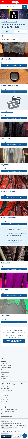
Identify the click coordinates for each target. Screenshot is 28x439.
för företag (4, 397)
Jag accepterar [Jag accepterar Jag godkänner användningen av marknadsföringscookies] (6, 436)
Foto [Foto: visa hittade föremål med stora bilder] (8, 32)
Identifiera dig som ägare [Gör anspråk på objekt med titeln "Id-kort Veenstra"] (14, 118)
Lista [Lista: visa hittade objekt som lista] (20, 32)
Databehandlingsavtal (6, 367)
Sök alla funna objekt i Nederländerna (14, 241)
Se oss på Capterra (5, 401)
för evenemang (5, 388)
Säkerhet (3, 369)
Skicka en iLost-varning (6, 413)
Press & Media (4, 376)
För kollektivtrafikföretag (7, 390)
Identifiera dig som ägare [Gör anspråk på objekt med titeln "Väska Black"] (14, 322)
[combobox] (11, 7)
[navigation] (24, 435)
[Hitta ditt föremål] (24, 7)
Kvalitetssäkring (5, 372)
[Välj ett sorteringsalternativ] (9, 39)
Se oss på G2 (4, 399)
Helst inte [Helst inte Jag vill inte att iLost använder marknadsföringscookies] (16, 436)
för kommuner (4, 386)
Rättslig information (6, 365)
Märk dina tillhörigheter (6, 416)
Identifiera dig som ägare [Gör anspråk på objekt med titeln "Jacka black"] (14, 269)
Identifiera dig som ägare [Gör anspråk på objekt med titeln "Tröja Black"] (14, 295)
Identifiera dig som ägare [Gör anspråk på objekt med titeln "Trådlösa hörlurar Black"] (14, 92)
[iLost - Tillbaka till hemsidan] (15, 2)
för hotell (3, 393)
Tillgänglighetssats (5, 378)
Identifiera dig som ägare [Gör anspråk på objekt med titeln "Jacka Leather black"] (14, 197)
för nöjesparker (5, 395)
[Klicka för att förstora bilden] (14, 49)
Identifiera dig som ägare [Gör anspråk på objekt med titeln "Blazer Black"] (14, 144)
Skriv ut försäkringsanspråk (7, 411)
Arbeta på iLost (4, 363)
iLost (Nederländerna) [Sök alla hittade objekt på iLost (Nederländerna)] (9, 22)
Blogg (2, 374)
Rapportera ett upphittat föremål (9, 409)
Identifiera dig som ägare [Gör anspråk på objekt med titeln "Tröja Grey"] (14, 171)
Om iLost (3, 361)
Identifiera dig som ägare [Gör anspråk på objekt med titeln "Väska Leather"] (14, 65)
